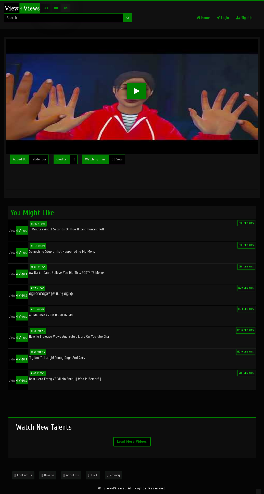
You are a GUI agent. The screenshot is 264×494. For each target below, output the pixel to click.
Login (223, 18)
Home (203, 18)
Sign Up (244, 18)
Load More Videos (132, 441)
